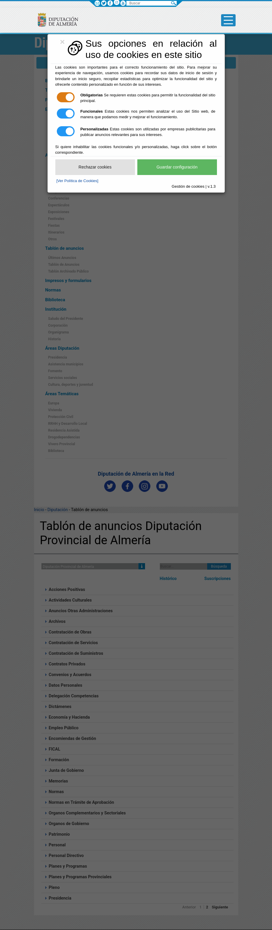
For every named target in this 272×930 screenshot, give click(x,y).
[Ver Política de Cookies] (78, 181)
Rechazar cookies (94, 167)
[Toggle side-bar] (228, 20)
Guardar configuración (177, 167)
